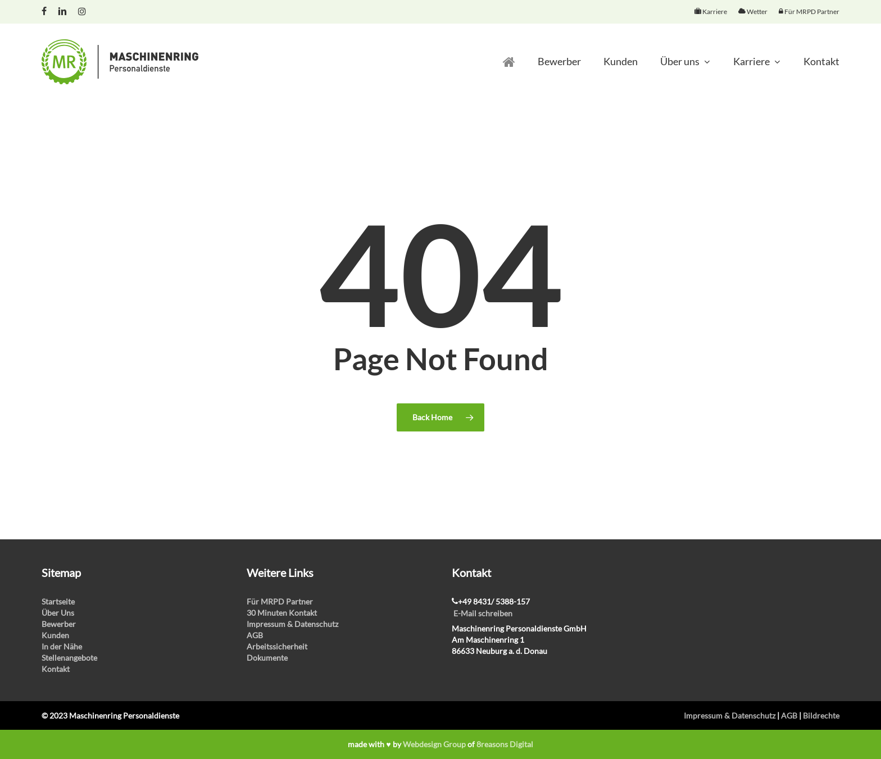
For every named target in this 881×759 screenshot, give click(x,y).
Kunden (55, 635)
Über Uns (58, 612)
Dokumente (267, 657)
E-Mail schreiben (482, 613)
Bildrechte (821, 715)
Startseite (58, 601)
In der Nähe (62, 646)
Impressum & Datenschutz (292, 624)
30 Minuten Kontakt (282, 612)
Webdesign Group (434, 744)
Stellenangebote (69, 657)
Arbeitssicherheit (277, 646)
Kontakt (56, 669)
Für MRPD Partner (280, 601)
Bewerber (59, 624)
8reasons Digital (504, 744)
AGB (255, 635)
